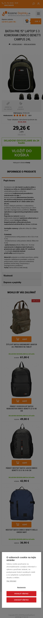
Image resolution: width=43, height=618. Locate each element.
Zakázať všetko (21, 600)
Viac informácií (11, 581)
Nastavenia (21, 587)
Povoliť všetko (21, 594)
